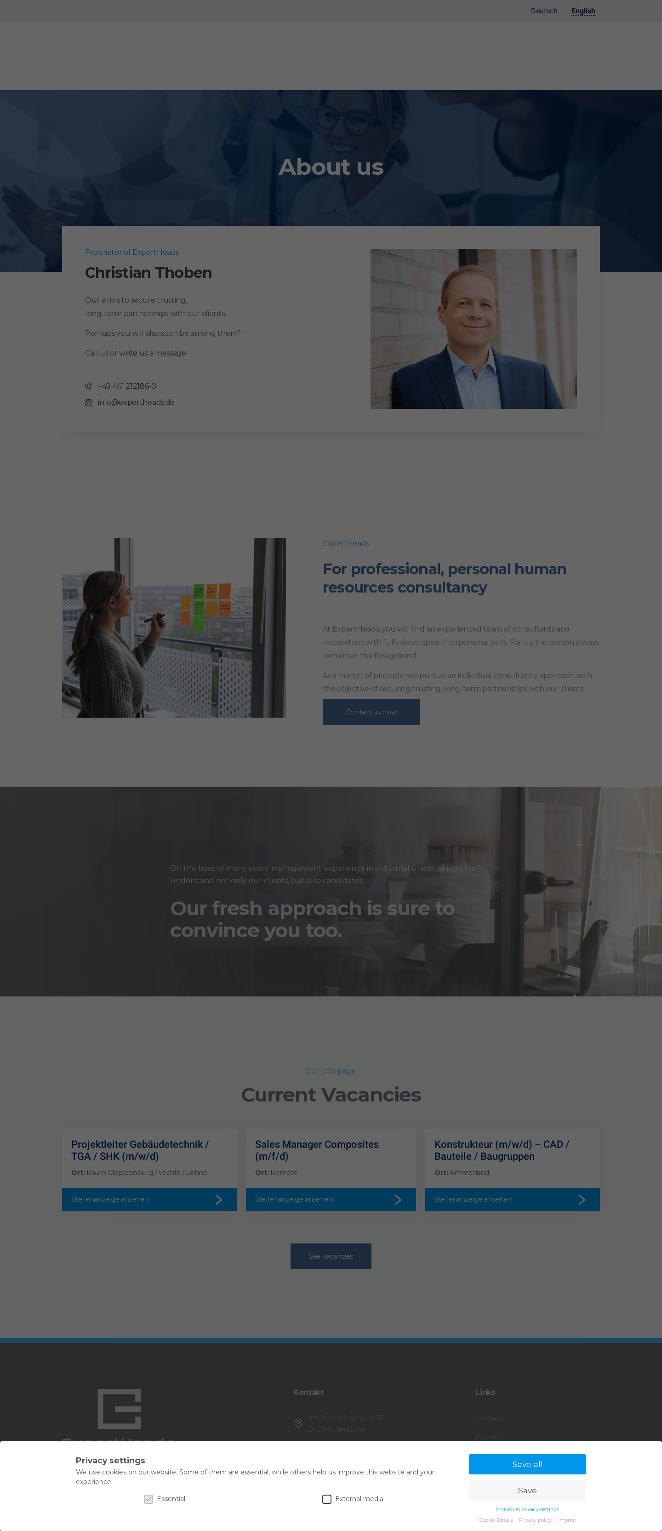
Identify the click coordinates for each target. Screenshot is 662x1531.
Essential (164, 1499)
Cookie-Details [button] (496, 1520)
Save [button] (527, 1490)
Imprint (567, 1520)
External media (352, 1499)
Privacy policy (536, 1520)
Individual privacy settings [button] (527, 1510)
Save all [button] (528, 1464)
